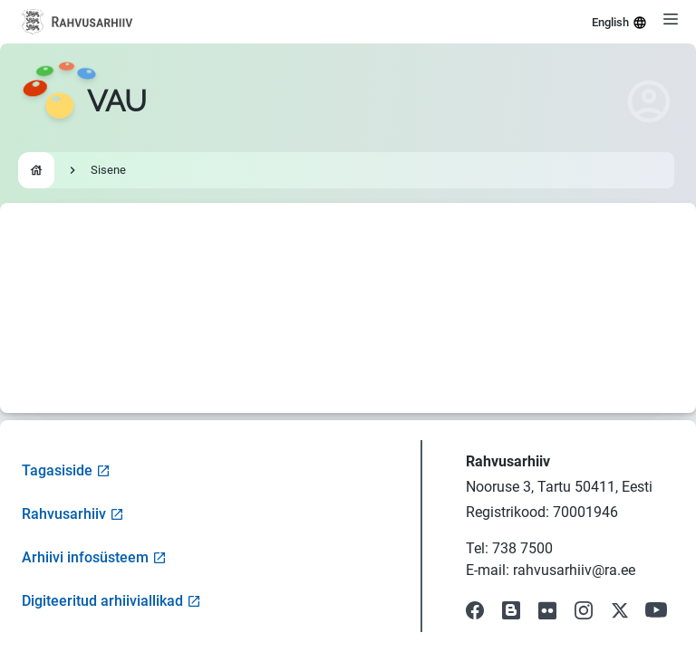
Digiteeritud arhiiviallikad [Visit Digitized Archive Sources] (111, 600)
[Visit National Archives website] (77, 21)
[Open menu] (671, 19)
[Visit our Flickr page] (547, 610)
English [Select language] (619, 22)
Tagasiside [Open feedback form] (66, 470)
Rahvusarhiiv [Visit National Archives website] (73, 514)
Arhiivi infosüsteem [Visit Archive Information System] (94, 557)
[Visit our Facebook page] (475, 610)
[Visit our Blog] (511, 610)
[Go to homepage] (84, 101)
